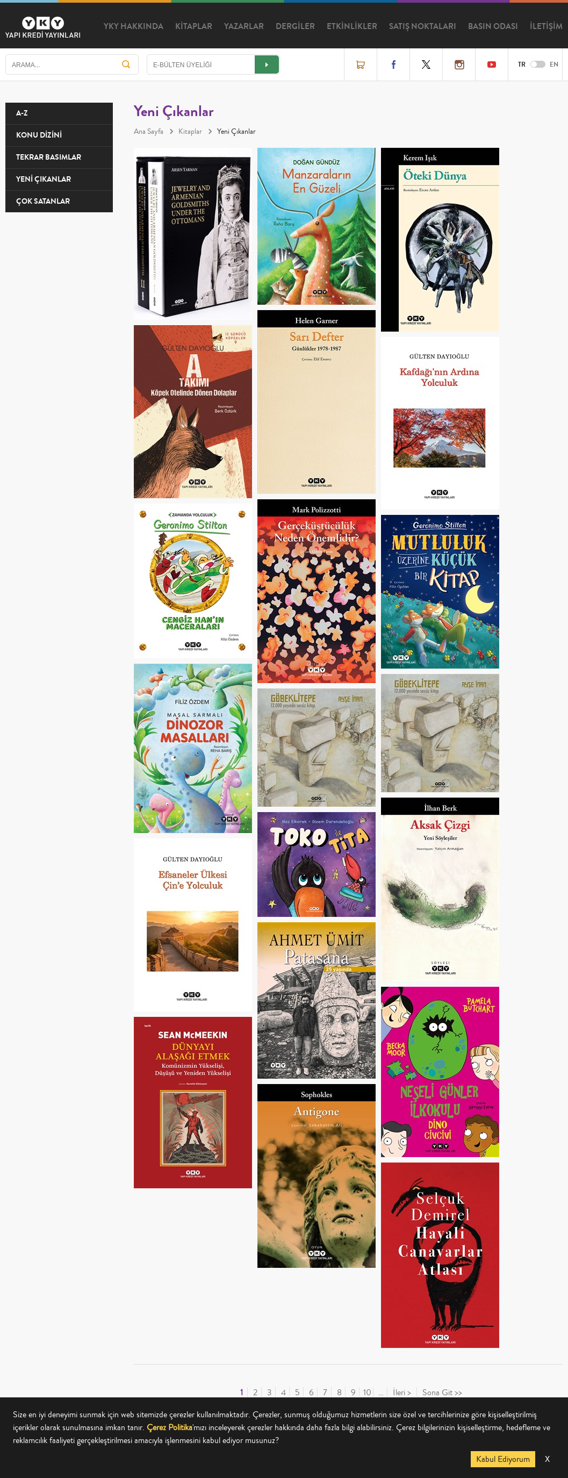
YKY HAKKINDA (133, 26)
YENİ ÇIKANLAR (43, 179)
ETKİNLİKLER (352, 26)
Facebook (393, 64)
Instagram (459, 64)
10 (367, 1392)
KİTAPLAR (193, 26)
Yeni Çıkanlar (236, 131)
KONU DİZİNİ (39, 135)
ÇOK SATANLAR (43, 201)
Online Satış (360, 64)
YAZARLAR (244, 26)
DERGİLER (295, 26)
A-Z (22, 113)
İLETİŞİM (546, 26)
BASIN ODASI (493, 26)
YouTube (492, 64)
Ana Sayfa (148, 131)
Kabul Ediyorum (503, 1459)
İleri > (402, 1392)
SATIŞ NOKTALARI (422, 26)
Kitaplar (190, 131)
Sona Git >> (442, 1392)
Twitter (426, 64)
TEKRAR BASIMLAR (48, 157)
